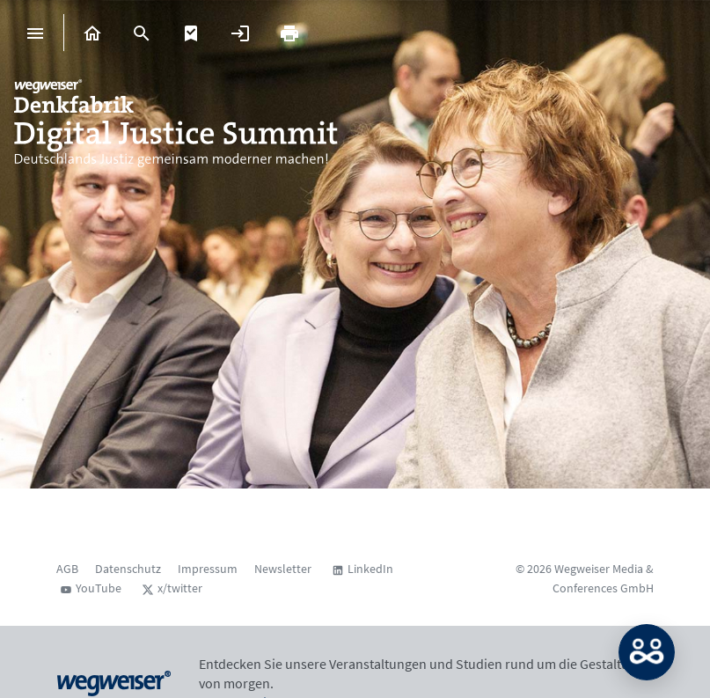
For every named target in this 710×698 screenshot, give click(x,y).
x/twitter (179, 588)
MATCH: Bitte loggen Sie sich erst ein (647, 652)
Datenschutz (128, 569)
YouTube (98, 588)
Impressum (208, 569)
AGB (67, 569)
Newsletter (282, 569)
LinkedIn (370, 569)
